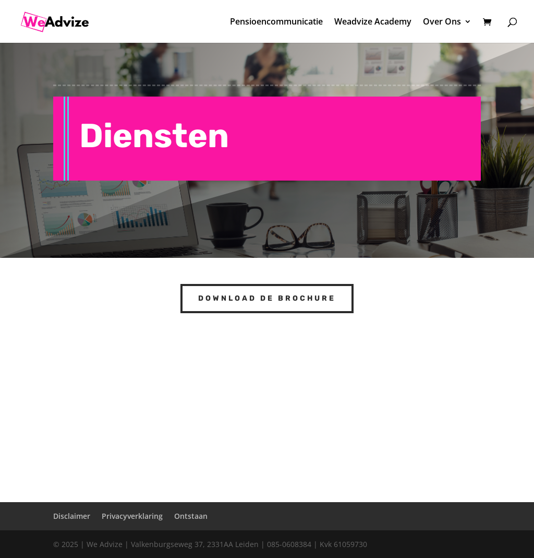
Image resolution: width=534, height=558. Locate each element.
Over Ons (442, 22)
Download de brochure (267, 298)
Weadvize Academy (372, 22)
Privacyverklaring (132, 516)
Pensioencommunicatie (276, 22)
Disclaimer (71, 516)
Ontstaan (191, 516)
